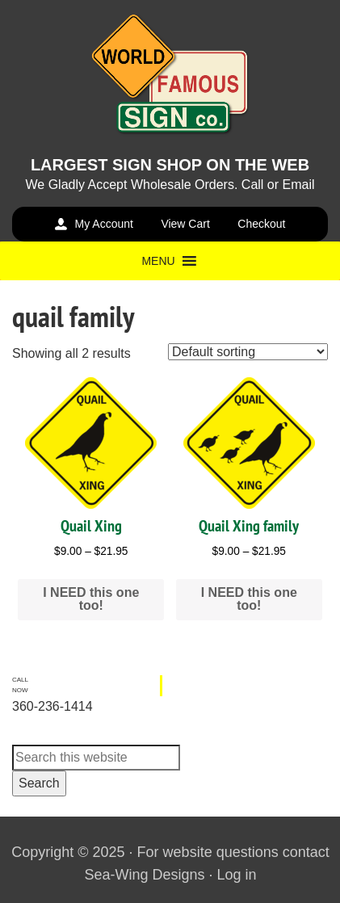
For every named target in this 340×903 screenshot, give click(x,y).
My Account (104, 223)
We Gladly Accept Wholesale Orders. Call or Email (169, 184)
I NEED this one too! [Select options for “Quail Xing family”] (249, 599)
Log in (237, 875)
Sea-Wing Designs (144, 875)
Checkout (261, 223)
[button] (157, 261)
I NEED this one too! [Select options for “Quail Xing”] (91, 599)
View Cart (185, 223)
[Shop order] (248, 351)
